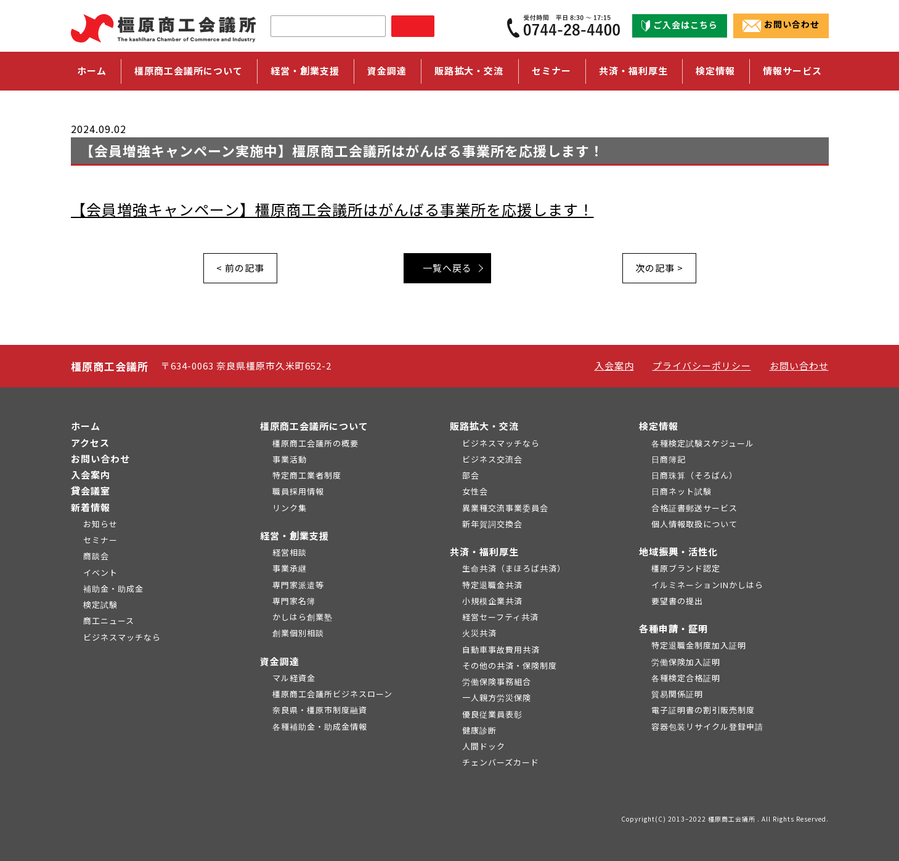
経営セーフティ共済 (500, 617)
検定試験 (100, 604)
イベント (100, 572)
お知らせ (100, 524)
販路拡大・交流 (484, 425)
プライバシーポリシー (702, 365)
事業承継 (289, 568)
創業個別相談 (298, 633)
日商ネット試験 (681, 491)
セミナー (551, 70)
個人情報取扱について (694, 524)
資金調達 (279, 661)
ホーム (92, 70)
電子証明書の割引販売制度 (703, 710)
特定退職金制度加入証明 (698, 645)
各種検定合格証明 (685, 678)
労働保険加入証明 (685, 662)
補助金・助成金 (113, 588)
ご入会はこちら (679, 25)
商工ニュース (108, 620)
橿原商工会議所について (314, 425)
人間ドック (483, 746)
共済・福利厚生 (484, 551)
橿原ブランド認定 (685, 568)
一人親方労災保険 (496, 697)
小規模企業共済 (492, 601)
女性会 (475, 491)
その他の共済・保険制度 (509, 665)
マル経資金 (293, 678)
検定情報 (658, 425)
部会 (470, 475)
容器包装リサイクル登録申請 (707, 726)
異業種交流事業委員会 (505, 508)
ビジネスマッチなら (122, 637)
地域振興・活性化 (678, 551)
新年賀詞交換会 (492, 524)
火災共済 (479, 633)
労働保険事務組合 (496, 681)
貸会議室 (90, 490)
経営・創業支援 (294, 535)
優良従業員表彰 (492, 714)
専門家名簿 (293, 601)
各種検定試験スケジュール (702, 443)
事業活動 (289, 459)
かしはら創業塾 (302, 617)
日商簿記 (668, 459)
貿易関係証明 (677, 694)
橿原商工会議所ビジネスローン (332, 694)
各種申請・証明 (673, 628)
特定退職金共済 (492, 585)
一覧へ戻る (447, 267)
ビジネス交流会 (492, 459)
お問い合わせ (781, 25)
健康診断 (479, 730)
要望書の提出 (677, 601)
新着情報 (90, 507)
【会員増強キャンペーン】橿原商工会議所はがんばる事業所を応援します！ (332, 209)
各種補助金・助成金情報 (319, 726)
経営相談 (289, 552)
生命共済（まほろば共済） (514, 568)
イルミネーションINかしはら (707, 585)
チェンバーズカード (500, 762)
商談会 (96, 556)
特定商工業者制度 (306, 475)
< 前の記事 (240, 267)
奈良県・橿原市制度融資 (319, 710)
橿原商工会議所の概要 (315, 443)
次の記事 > (659, 267)
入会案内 (614, 365)
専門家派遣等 (298, 585)
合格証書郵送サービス (694, 508)
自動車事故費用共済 (501, 649)
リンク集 (289, 508)
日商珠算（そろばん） (694, 475)
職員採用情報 (298, 491)
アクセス (90, 442)
